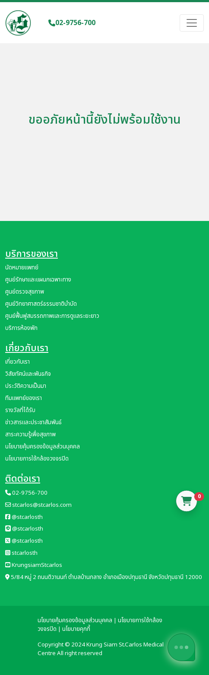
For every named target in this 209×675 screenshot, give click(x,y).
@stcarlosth (24, 517)
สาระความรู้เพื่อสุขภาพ (30, 434)
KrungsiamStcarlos (33, 565)
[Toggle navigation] (192, 23)
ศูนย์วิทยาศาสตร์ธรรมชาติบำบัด (41, 304)
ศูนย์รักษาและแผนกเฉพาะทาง (38, 279)
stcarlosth (21, 553)
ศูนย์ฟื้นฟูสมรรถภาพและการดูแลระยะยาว (52, 316)
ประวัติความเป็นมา (25, 386)
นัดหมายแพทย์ (21, 267)
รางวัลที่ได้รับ (20, 410)
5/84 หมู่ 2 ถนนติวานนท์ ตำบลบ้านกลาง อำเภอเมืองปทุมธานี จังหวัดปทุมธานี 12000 (103, 577)
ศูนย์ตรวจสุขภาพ (24, 292)
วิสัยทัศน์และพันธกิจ (28, 374)
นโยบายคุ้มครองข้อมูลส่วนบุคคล (42, 446)
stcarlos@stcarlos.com (38, 505)
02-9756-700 (71, 23)
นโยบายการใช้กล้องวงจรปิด (37, 458)
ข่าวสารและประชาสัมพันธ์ (33, 422)
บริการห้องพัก (21, 328)
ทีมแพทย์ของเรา (23, 398)
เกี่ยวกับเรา (17, 362)
